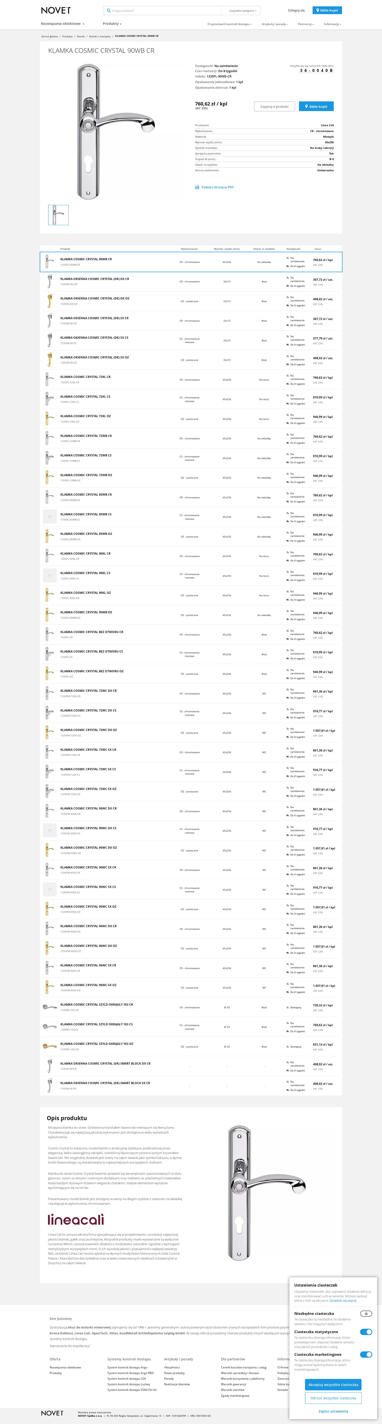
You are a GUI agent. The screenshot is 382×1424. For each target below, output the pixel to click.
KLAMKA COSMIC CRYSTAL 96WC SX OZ (88, 989)
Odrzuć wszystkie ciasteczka (333, 1398)
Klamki (81, 40)
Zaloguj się (296, 12)
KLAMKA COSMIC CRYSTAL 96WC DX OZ (88, 950)
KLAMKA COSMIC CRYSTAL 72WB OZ (86, 479)
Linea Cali (327, 129)
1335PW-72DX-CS (70, 720)
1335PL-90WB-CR (70, 268)
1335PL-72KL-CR (69, 386)
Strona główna (49, 40)
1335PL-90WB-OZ (70, 622)
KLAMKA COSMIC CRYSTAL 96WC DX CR (88, 930)
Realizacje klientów (177, 1388)
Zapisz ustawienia (333, 1411)
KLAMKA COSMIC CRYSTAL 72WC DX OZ (88, 734)
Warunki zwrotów (232, 1394)
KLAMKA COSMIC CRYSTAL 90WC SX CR (88, 871)
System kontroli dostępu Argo (127, 1371)
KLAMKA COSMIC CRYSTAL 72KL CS (85, 401)
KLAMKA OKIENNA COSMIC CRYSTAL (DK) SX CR (94, 322)
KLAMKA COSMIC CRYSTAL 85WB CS (86, 518)
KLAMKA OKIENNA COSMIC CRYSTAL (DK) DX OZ (94, 303)
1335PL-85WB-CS (70, 523)
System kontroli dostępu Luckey (128, 1388)
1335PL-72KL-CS (69, 406)
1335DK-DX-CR (68, 288)
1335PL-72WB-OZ (70, 484)
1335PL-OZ (66, 680)
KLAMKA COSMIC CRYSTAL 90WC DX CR (88, 813)
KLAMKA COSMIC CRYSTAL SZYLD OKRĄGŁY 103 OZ (96, 1048)
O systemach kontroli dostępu (228, 28)
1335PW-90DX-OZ (70, 857)
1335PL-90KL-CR (69, 563)
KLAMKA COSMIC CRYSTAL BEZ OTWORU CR (91, 636)
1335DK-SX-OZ (68, 366)
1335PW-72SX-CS (70, 778)
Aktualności (172, 1371)
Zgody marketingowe (235, 1400)
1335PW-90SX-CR (70, 876)
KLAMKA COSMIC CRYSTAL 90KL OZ (85, 597)
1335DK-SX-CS (68, 347)
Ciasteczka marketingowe (318, 1354)
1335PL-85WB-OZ (70, 543)
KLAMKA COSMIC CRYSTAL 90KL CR (85, 557)
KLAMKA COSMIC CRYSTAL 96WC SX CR (88, 970)
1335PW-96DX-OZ (70, 955)
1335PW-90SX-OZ (70, 916)
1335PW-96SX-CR (70, 975)
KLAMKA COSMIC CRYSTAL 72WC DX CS (88, 714)
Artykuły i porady (274, 28)
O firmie (282, 1371)
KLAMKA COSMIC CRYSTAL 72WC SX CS (88, 773)
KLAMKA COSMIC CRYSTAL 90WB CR (86, 263)
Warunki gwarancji (233, 1388)
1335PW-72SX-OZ (70, 798)
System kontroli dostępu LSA (126, 1383)
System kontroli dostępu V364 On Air (132, 1394)
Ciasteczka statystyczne (316, 1331)
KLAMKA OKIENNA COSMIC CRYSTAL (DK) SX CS (94, 342)
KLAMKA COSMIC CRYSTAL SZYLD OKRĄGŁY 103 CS (96, 1028)
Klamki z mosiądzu (100, 40)
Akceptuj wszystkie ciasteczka (333, 1384)
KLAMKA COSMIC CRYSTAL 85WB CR (86, 499)
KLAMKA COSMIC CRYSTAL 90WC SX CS (88, 891)
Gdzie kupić (329, 12)
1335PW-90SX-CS (70, 896)
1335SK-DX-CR (68, 1073)
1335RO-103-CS (69, 1033)
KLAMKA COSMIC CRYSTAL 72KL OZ (85, 420)
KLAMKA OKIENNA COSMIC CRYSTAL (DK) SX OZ (94, 361)
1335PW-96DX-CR (70, 935)
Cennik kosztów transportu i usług (244, 1371)
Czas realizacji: (206, 75)
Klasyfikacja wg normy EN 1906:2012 (312, 70)
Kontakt (282, 1394)
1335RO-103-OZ (69, 1053)
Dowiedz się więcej (343, 1300)
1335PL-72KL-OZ (69, 425)
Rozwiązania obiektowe (61, 27)
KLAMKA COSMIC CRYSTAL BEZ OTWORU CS (91, 656)
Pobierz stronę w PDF (214, 191)
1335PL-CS (66, 661)
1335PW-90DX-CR (70, 818)
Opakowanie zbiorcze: (212, 91)
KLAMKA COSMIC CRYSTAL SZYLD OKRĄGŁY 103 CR (96, 1009)
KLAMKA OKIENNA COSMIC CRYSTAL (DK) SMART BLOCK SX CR (105, 1087)
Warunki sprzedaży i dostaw (240, 1377)
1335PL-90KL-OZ (69, 602)
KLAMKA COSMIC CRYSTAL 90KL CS (85, 577)
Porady (169, 1383)
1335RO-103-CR (69, 1014)
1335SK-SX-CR (68, 1092)
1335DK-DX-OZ (68, 308)
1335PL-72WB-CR (70, 445)
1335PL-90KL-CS (69, 582)
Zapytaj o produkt (274, 110)
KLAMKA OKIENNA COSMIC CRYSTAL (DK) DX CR (94, 283)
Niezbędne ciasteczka (314, 1313)
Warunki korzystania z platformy (243, 1383)
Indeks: (200, 80)
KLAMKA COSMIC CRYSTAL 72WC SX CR (88, 754)
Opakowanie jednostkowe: (215, 86)
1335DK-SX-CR (68, 327)
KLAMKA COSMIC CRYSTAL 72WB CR (86, 440)
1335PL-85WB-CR (70, 504)
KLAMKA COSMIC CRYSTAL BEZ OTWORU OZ (92, 675)
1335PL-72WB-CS (70, 465)
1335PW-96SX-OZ (70, 994)
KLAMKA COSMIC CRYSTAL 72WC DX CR (88, 695)
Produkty (111, 27)
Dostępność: (204, 70)
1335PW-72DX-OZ (70, 739)
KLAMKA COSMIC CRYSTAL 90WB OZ (86, 616)
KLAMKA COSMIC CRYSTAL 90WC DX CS (88, 832)
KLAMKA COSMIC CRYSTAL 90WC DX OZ (88, 852)
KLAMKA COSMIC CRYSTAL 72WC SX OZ (88, 793)
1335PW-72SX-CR (70, 759)
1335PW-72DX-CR (70, 700)
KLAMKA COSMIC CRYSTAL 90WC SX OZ (88, 911)
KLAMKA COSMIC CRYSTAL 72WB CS (86, 460)
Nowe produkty (174, 1377)
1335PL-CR (66, 641)
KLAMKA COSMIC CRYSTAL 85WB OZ (86, 538)
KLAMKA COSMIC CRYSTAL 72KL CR (85, 381)
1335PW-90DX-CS (70, 837)
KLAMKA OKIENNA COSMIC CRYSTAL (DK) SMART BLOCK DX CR (105, 1067)
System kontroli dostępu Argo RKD (130, 1377)
